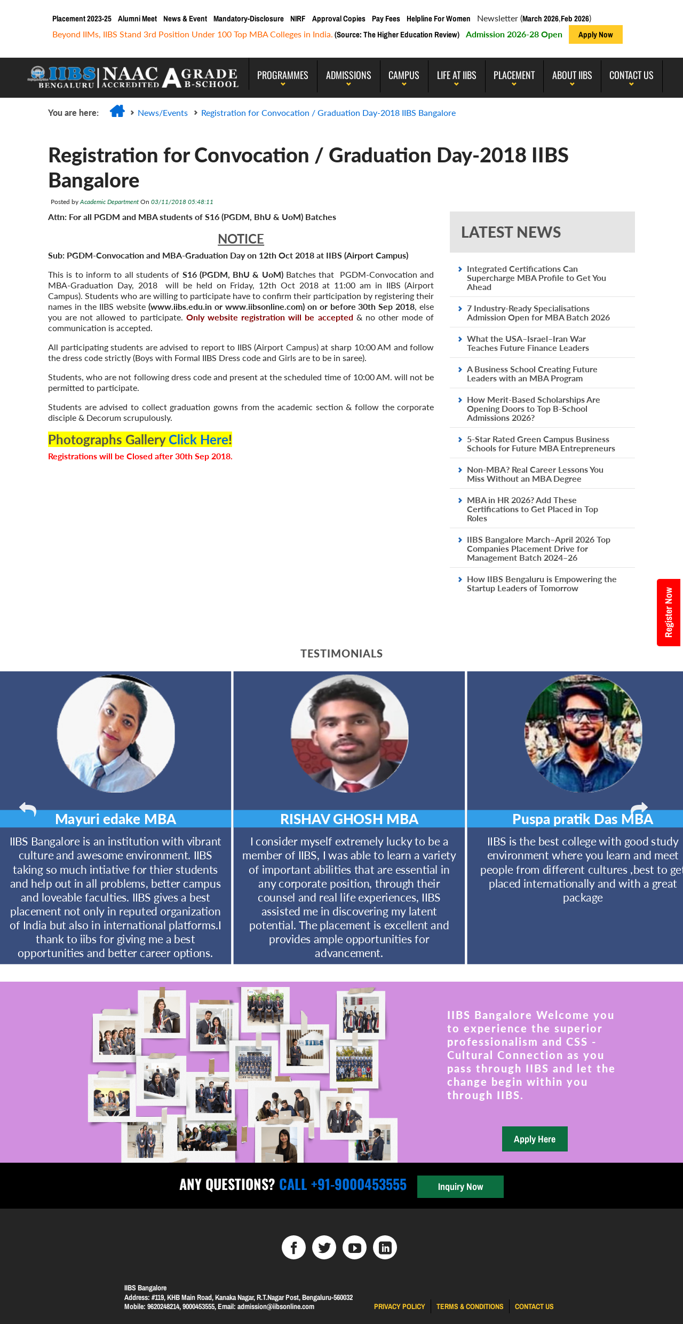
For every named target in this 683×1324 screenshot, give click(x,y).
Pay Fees (386, 18)
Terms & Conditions (470, 1306)
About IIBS (572, 75)
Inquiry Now (460, 1186)
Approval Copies (339, 18)
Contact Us (631, 75)
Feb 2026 (575, 18)
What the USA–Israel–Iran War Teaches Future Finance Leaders (528, 342)
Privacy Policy (399, 1306)
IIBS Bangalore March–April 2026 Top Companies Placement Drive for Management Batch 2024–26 (538, 548)
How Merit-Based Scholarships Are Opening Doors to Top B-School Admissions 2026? (533, 408)
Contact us (534, 1306)
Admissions (348, 75)
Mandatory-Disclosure (248, 18)
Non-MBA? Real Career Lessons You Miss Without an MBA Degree (535, 473)
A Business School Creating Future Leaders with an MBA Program (532, 373)
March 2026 (540, 18)
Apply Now (595, 34)
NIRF (298, 18)
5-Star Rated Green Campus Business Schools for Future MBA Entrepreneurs (541, 443)
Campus (403, 75)
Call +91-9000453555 (341, 1183)
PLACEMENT (514, 75)
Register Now (668, 612)
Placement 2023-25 (82, 18)
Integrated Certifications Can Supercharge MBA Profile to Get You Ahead (536, 277)
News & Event (185, 18)
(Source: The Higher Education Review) (396, 34)
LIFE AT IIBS (456, 75)
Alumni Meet (137, 18)
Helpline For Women (439, 18)
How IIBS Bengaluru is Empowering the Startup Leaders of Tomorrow (542, 583)
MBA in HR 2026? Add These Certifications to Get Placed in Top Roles (532, 509)
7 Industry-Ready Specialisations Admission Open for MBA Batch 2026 (538, 312)
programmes (282, 75)
